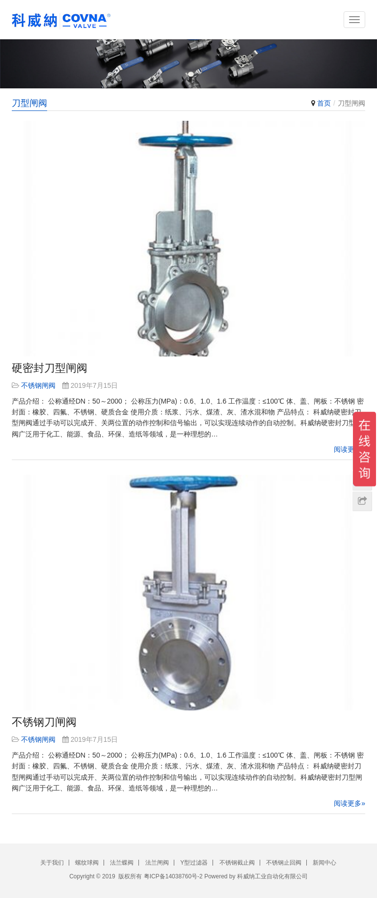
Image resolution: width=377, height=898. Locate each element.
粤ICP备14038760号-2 (173, 876)
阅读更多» (349, 449)
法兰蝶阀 (122, 862)
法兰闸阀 (157, 862)
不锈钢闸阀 (38, 385)
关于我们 (52, 862)
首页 (324, 103)
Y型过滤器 (194, 862)
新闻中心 (324, 862)
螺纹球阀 (87, 862)
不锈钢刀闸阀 (44, 722)
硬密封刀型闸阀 (49, 368)
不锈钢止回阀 (283, 862)
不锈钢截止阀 (237, 862)
